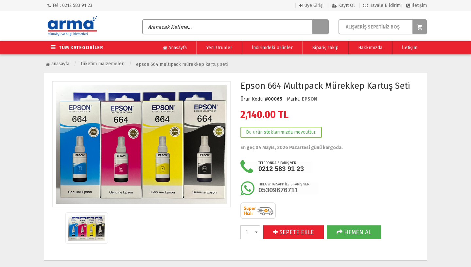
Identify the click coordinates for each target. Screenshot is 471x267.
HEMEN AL (354, 232)
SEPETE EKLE (293, 232)
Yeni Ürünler (219, 47)
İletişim (416, 5)
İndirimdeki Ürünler (272, 47)
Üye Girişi (311, 5)
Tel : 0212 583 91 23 (69, 5)
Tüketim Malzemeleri (103, 64)
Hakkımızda (370, 47)
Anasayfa (175, 48)
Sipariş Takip (325, 47)
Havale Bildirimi (382, 5)
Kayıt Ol (343, 5)
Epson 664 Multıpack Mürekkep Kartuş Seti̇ (182, 64)
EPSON (309, 99)
